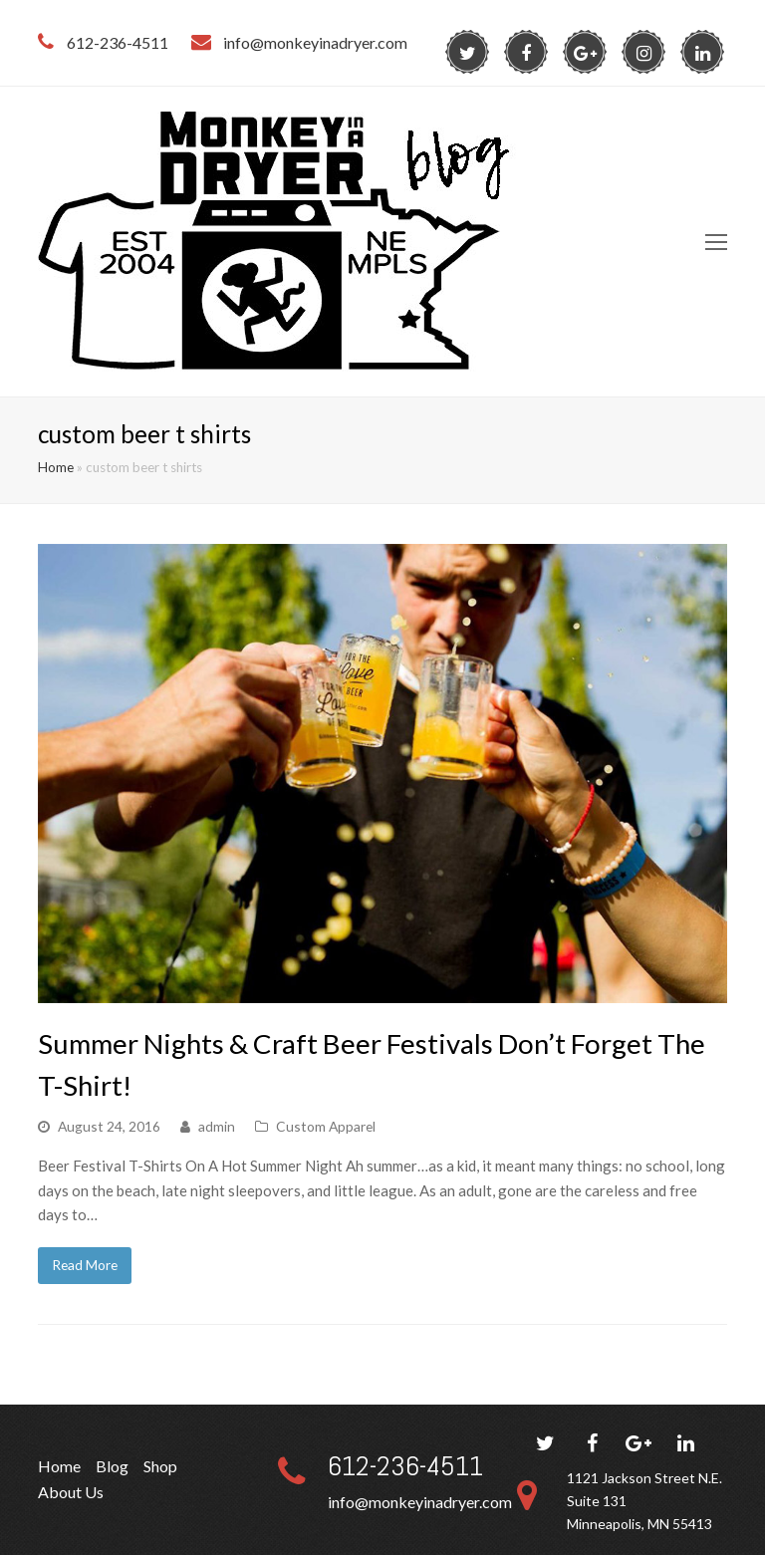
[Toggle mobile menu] (716, 242)
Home (56, 467)
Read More (85, 1264)
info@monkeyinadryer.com (420, 1501)
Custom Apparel (326, 1126)
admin (216, 1126)
